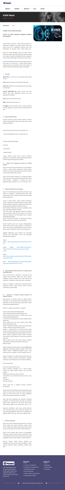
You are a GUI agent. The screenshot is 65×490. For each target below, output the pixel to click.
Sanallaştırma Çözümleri (29, 469)
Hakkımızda (47, 465)
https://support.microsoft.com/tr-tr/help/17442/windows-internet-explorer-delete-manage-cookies (17, 249)
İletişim (42, 8)
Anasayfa (7, 8)
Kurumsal (16, 8)
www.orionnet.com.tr (13, 63)
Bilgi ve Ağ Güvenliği (28, 471)
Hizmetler (26, 8)
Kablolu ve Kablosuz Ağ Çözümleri (31, 473)
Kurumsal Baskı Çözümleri (29, 475)
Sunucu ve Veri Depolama (29, 465)
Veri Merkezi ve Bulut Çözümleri (31, 467)
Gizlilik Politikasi (48, 467)
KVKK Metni (47, 469)
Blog (35, 8)
